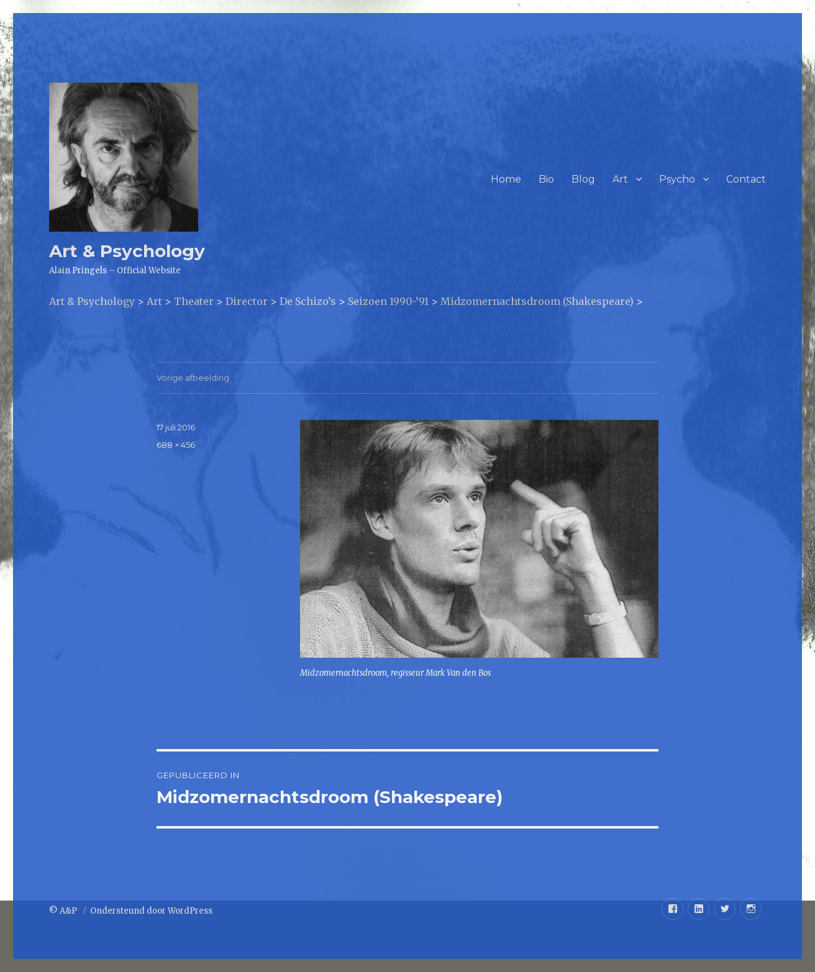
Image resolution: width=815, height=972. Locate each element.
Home (506, 179)
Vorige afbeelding (193, 378)
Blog (583, 179)
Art (620, 179)
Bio (546, 179)
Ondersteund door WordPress (151, 911)
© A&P (64, 911)
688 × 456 (176, 445)
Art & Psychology (127, 250)
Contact (746, 179)
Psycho (677, 179)
